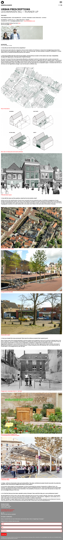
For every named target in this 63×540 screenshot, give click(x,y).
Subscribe (3, 534)
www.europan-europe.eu (7, 510)
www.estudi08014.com (29, 21)
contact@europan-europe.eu (7, 509)
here (19, 23)
